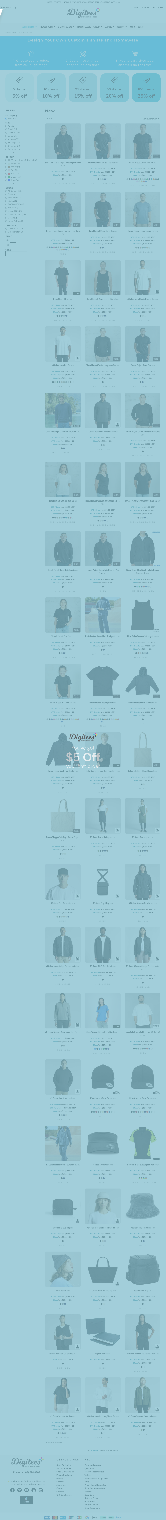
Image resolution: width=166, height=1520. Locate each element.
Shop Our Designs (65, 1471)
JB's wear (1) (14, 207)
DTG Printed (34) (16, 228)
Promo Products (64, 1475)
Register (145, 8)
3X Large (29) (14, 146)
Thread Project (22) (17, 214)
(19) (14, 177)
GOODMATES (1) (16, 204)
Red (12, 173)
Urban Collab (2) (15, 221)
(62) (22, 160)
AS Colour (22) (15, 191)
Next (95, 1450)
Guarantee (89, 1501)
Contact (60, 1491)
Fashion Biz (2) (14, 197)
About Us (60, 1485)
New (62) (12, 118)
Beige (13, 163)
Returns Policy (91, 1498)
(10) (13, 173)
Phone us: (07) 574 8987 (26, 1472)
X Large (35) (13, 139)
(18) (14, 163)
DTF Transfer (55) (16, 231)
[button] (15, 8)
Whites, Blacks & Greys (21, 160)
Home (7, 33)
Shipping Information (94, 1488)
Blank (55, 175)
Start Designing (19, 33)
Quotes (59, 1488)
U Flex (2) (12, 217)
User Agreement (92, 1508)
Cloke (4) (12, 194)
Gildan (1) (12, 201)
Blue (12, 180)
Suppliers (89, 1495)
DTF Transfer (95, 172)
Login (136, 8)
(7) (14, 167)
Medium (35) (14, 132)
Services (60, 1481)
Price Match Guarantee (95, 1485)
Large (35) (12, 136)
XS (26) (11, 125)
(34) (13, 180)
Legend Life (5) (15, 211)
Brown (13, 166)
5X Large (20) (14, 149)
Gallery (59, 1478)
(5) (13, 170)
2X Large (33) (14, 142)
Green (13, 177)
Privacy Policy (91, 1504)
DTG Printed (55, 172)
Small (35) (12, 129)
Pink (12, 170)
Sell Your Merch (63, 1468)
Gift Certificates (64, 1495)
